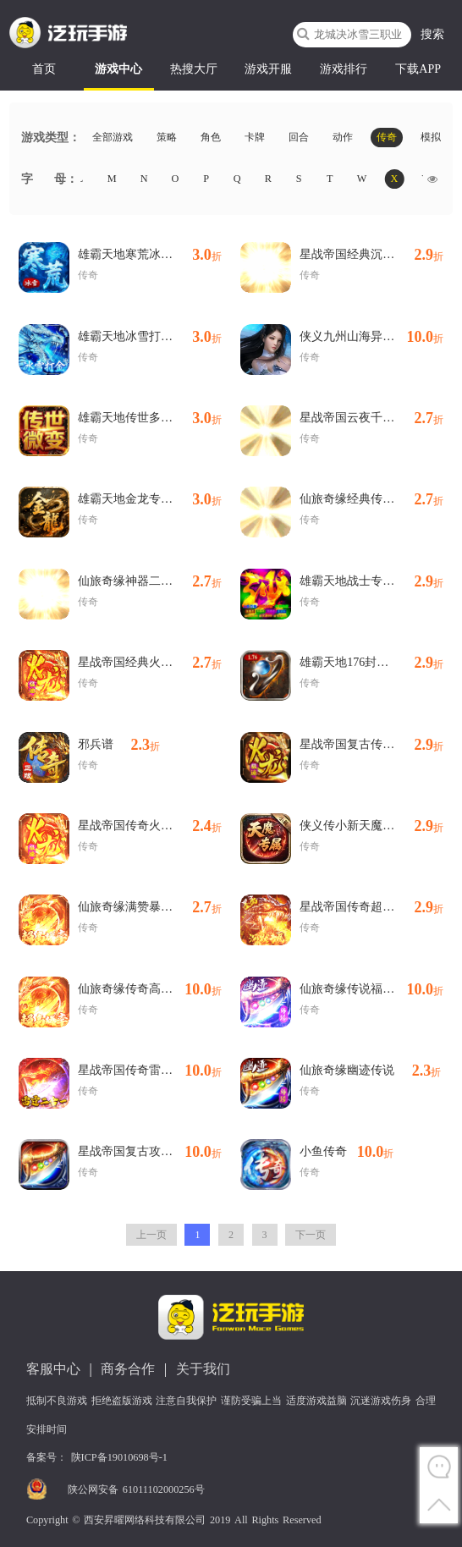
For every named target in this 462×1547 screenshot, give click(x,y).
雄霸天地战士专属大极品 (371, 581)
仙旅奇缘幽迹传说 (370, 1070)
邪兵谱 (119, 744)
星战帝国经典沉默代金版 (371, 254)
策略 (167, 138)
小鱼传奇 (346, 1151)
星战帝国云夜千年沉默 (371, 418)
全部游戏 (112, 138)
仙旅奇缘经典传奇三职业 (371, 499)
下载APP (418, 69)
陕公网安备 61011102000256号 (136, 1489)
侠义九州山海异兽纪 (371, 336)
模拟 (431, 138)
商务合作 (128, 1369)
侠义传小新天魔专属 (371, 826)
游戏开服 (268, 69)
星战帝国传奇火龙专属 (150, 826)
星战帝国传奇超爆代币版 (371, 907)
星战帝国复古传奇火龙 (371, 744)
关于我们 (203, 1369)
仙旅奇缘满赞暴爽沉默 (150, 907)
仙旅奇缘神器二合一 (150, 581)
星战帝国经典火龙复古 (150, 662)
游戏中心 (118, 69)
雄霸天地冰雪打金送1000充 (150, 336)
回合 (299, 138)
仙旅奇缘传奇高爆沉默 (150, 989)
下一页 (310, 1235)
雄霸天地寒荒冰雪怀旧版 (150, 254)
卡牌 (255, 138)
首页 (44, 69)
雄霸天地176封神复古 (371, 662)
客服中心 (53, 1369)
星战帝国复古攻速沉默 (150, 1151)
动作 (343, 138)
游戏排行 (343, 69)
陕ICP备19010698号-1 (119, 1457)
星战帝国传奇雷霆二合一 (150, 1070)
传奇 (387, 138)
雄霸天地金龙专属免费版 (150, 499)
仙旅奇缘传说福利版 (371, 989)
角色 (211, 138)
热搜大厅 (193, 69)
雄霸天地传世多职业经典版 (150, 418)
